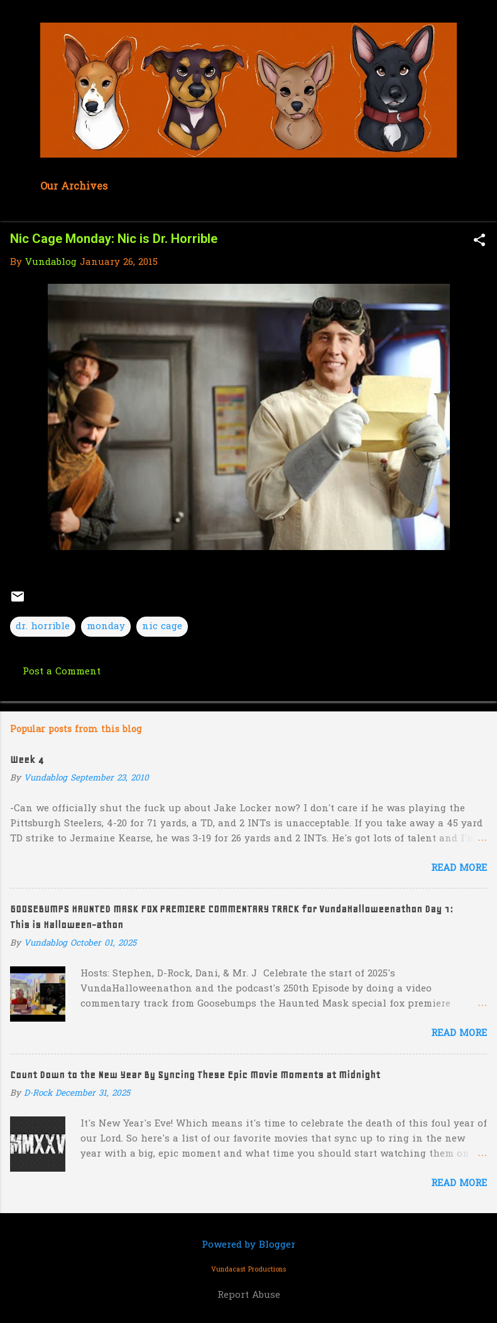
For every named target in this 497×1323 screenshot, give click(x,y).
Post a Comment (62, 672)
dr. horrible (43, 627)
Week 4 (26, 759)
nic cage (162, 627)
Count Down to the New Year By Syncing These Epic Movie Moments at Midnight (195, 1075)
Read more (459, 868)
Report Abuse (248, 1295)
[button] (479, 241)
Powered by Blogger (248, 1245)
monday (106, 627)
